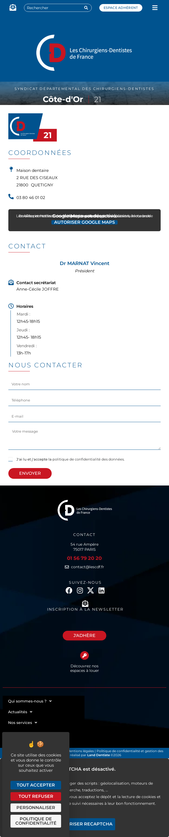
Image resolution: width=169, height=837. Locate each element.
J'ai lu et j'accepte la (70, 459)
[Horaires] (11, 306)
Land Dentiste (98, 755)
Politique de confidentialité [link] (36, 821)
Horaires (24, 306)
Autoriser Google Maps (84, 222)
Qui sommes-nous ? (30, 701)
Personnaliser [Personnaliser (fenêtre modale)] (35, 807)
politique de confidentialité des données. (88, 459)
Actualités (20, 711)
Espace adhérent (121, 8)
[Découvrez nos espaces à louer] (84, 655)
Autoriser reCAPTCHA (84, 824)
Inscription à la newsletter (85, 609)
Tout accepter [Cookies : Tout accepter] (36, 785)
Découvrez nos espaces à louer (84, 668)
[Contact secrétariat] (11, 282)
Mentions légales (81, 751)
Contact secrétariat (36, 282)
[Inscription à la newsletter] (85, 603)
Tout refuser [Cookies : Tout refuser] (36, 796)
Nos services (22, 722)
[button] (155, 8)
